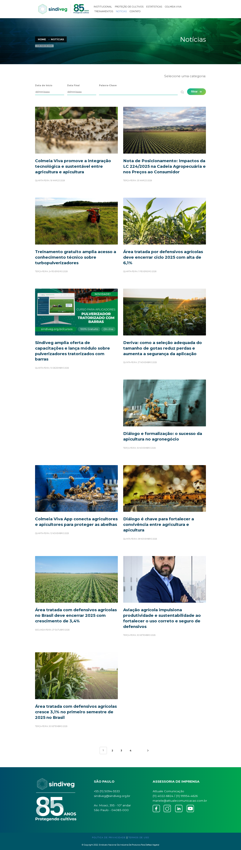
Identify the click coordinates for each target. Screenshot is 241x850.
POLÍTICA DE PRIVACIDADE (109, 837)
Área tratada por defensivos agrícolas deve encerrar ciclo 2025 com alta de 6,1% (163, 257)
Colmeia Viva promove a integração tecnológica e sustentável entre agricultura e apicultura (73, 166)
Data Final (73, 85)
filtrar (196, 91)
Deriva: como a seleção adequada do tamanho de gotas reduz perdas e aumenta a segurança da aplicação (162, 348)
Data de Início (43, 85)
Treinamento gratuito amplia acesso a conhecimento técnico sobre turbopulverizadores (75, 257)
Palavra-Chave (108, 85)
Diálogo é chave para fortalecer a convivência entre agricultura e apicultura (158, 524)
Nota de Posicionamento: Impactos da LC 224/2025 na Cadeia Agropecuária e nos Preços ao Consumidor (164, 166)
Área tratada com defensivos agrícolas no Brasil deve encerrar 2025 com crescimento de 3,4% (76, 615)
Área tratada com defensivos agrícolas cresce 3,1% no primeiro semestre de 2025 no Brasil (76, 712)
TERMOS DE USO (138, 837)
